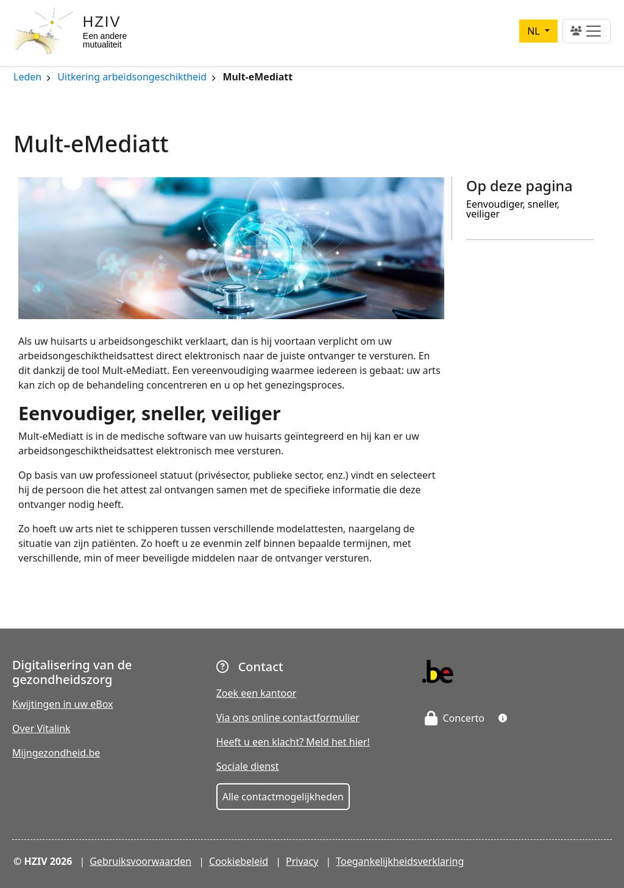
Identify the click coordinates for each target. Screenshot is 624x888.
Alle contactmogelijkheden (283, 796)
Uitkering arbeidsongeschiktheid (132, 77)
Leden (27, 77)
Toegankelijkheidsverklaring (400, 861)
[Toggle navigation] (586, 31)
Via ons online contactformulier (288, 717)
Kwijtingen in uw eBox (62, 704)
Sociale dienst (247, 766)
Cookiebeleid (238, 861)
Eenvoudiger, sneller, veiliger (512, 209)
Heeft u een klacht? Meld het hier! (293, 742)
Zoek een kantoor (256, 693)
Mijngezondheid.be (56, 752)
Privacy (302, 861)
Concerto (454, 718)
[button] (502, 718)
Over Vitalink (41, 728)
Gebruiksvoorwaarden (140, 861)
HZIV (102, 21)
